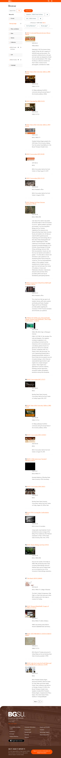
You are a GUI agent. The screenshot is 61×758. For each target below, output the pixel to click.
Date (12, 33)
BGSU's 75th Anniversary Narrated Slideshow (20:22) (35, 459)
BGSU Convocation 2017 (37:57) (36, 379)
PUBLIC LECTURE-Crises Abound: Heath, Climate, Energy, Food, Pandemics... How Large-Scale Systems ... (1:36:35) (38, 319)
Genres (12, 38)
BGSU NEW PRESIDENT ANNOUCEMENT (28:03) (38, 634)
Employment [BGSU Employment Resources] (28, 729)
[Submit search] (19, 10)
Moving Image (12, 23)
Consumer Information (30, 727)
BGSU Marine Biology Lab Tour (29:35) (38, 545)
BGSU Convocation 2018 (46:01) (36, 486)
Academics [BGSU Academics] (12, 731)
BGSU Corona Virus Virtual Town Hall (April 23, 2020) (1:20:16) (38, 283)
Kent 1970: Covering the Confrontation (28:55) (37, 513)
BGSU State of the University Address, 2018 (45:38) (37, 125)
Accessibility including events (14, 728)
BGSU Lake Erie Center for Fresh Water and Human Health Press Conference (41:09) (38, 664)
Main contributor (15, 29)
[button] (27, 1)
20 (44, 26)
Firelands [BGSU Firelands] (27, 734)
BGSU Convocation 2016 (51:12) (35, 178)
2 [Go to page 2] (41, 701)
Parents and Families (45, 727)
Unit (12, 54)
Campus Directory (13, 736)
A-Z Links (11, 734)
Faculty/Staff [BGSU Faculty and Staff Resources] (28, 732)
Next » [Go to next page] (35, 701)
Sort (30, 26)
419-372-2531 (12, 723)
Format (12, 18)
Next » (44, 22)
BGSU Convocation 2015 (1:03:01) (36, 435)
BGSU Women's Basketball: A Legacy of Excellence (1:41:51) (37, 607)
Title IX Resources (44, 734)
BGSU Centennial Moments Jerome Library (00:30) (37, 33)
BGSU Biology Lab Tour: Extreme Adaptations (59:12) (35, 203)
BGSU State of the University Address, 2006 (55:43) (37, 72)
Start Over (28, 10)
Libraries (27, 737)
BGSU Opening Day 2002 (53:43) (35, 101)
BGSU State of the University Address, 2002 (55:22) (38, 406)
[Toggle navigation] (51, 1)
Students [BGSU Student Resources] (42, 729)
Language (13, 65)
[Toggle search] (48, 1)
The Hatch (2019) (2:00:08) (34, 578)
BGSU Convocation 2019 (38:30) (35, 154)
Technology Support (45, 732)
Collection (13, 42)
